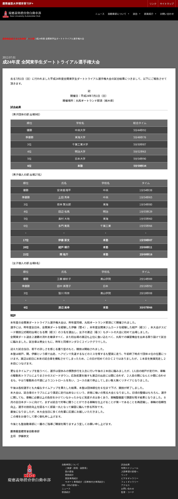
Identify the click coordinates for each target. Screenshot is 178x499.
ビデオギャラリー (129, 478)
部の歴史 (69, 471)
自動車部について (119, 13)
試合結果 (125, 464)
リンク (152, 3)
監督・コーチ (127, 492)
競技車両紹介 (71, 478)
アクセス (125, 485)
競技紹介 (69, 475)
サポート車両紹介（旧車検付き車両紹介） (85, 482)
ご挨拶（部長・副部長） (77, 468)
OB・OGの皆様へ (70, 485)
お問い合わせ (167, 13)
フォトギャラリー (129, 482)
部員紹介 (150, 13)
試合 (137, 13)
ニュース (99, 13)
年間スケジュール (129, 468)
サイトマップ (167, 3)
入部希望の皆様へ (129, 471)
